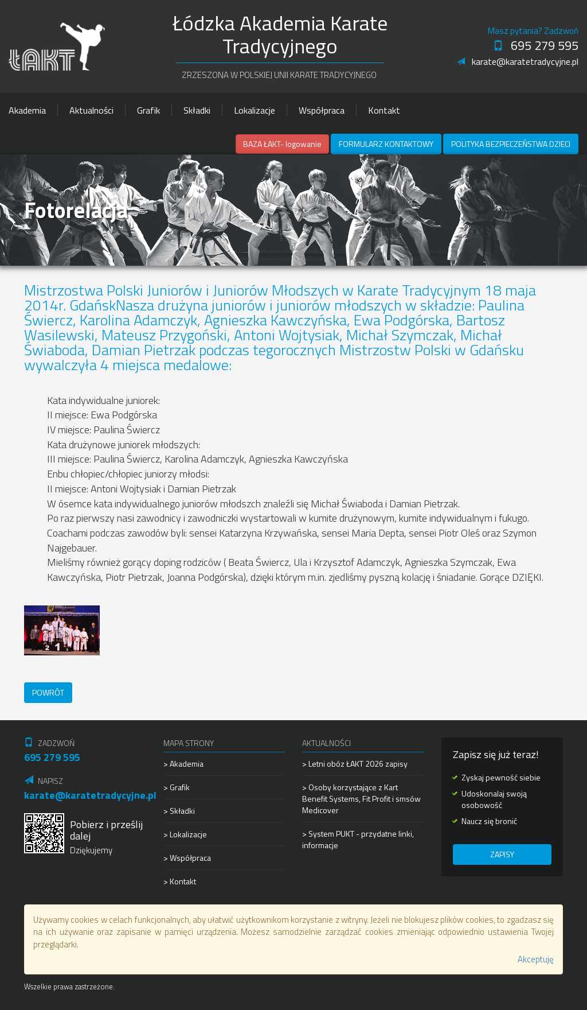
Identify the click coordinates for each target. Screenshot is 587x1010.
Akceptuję (536, 959)
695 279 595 (535, 45)
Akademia (27, 110)
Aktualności (91, 110)
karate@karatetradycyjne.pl (517, 61)
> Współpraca (187, 858)
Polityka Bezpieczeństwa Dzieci (510, 144)
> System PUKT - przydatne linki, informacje (358, 839)
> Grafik (176, 787)
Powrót (48, 692)
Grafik (148, 110)
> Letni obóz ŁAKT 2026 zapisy (355, 764)
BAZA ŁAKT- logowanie (282, 144)
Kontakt (384, 110)
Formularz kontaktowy (386, 144)
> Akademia (183, 764)
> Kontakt (179, 881)
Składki (196, 110)
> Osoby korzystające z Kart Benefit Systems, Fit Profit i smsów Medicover (361, 798)
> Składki (179, 811)
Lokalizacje (254, 110)
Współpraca (322, 110)
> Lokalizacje (185, 834)
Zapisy (502, 854)
